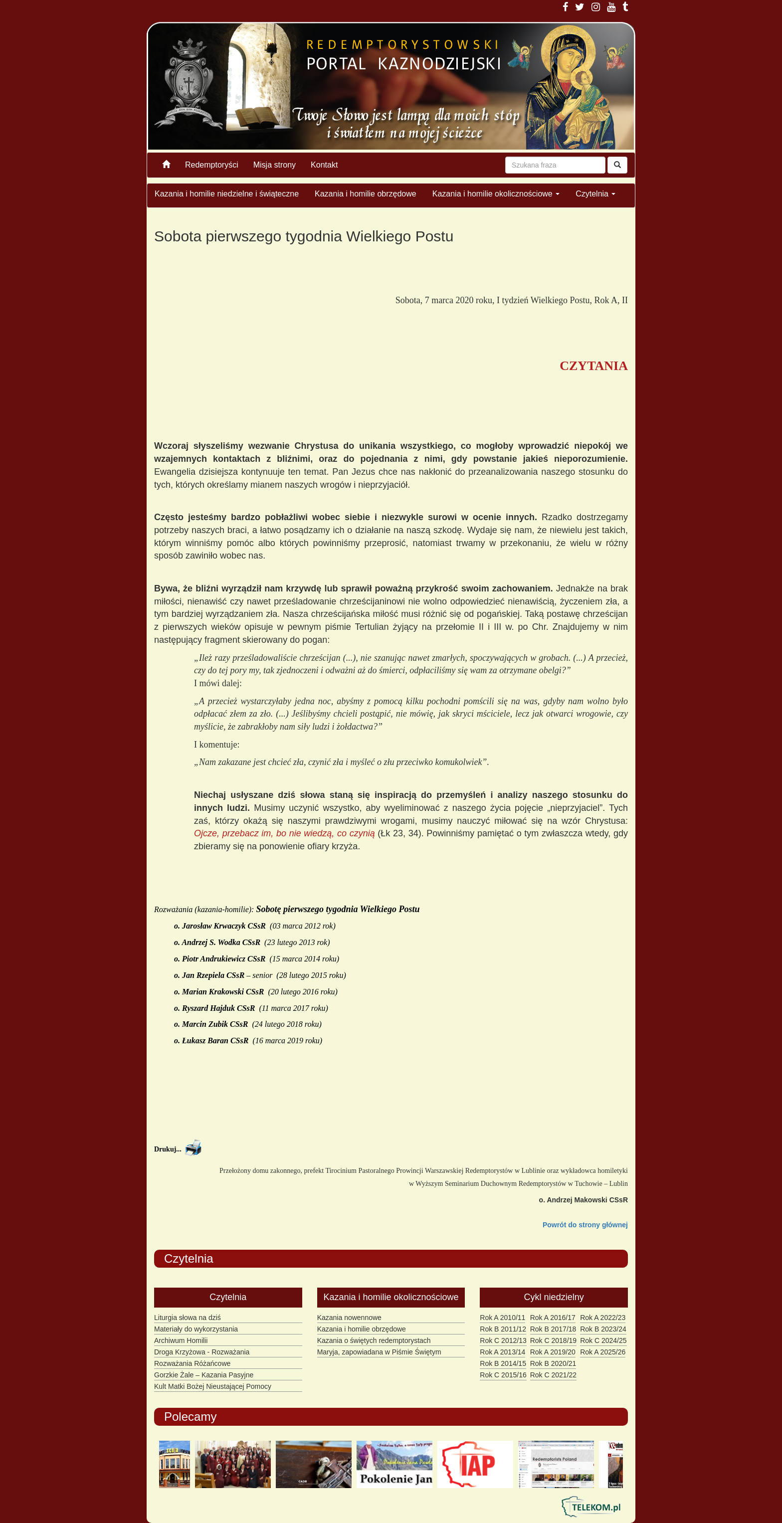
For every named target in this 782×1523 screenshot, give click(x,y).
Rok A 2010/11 (502, 1318)
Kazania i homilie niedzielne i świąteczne (227, 194)
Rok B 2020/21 (553, 1363)
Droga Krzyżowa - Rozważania (201, 1352)
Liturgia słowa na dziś (187, 1318)
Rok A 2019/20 (553, 1352)
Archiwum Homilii (180, 1340)
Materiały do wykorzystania (196, 1329)
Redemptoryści (211, 165)
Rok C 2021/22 (553, 1375)
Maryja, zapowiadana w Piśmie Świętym (379, 1352)
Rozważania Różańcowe (192, 1363)
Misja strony (274, 165)
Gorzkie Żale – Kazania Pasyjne (203, 1375)
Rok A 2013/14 (502, 1352)
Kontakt (324, 165)
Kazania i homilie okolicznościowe (496, 194)
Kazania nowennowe (349, 1318)
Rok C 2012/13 (503, 1340)
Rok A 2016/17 (553, 1318)
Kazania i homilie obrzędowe (365, 194)
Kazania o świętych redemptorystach (374, 1340)
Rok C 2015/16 (503, 1375)
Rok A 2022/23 (602, 1318)
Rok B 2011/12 (503, 1329)
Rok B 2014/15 (503, 1363)
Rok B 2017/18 (553, 1329)
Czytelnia (595, 194)
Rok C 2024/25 (603, 1340)
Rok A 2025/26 (602, 1352)
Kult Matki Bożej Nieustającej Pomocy (212, 1386)
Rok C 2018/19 (553, 1340)
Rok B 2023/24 (603, 1329)
